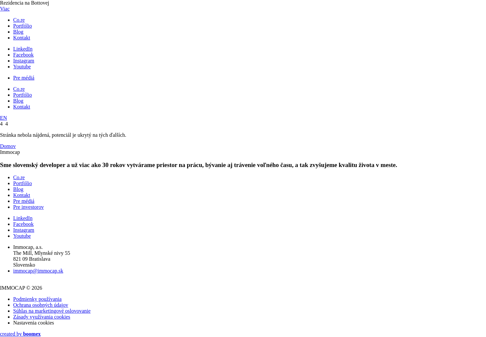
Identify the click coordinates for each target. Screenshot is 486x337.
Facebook (23, 55)
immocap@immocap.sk (38, 271)
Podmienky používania (37, 299)
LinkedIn (23, 49)
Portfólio (22, 26)
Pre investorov (28, 207)
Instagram (23, 60)
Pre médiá (23, 78)
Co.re (19, 20)
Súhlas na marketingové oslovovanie (52, 311)
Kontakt (21, 37)
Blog (18, 32)
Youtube (22, 66)
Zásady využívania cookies (41, 317)
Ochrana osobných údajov (40, 305)
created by (20, 334)
